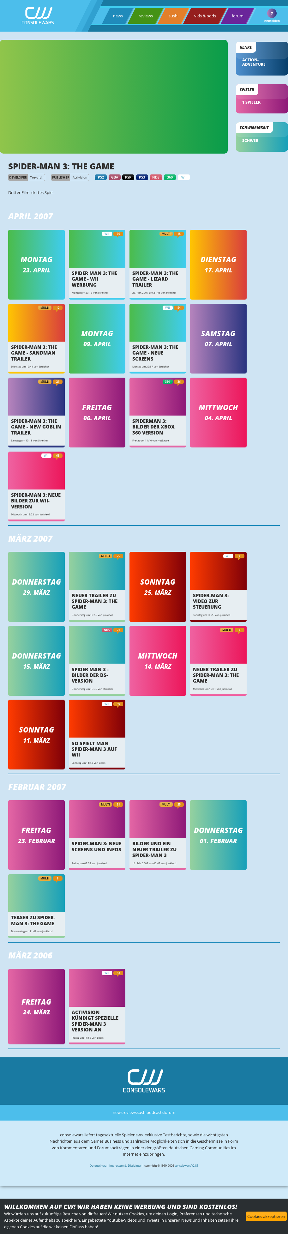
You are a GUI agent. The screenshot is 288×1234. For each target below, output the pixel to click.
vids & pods (205, 16)
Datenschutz (98, 1166)
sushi (173, 16)
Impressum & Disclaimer (125, 1166)
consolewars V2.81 (186, 1166)
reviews (146, 16)
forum (237, 16)
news (118, 16)
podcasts (155, 1112)
